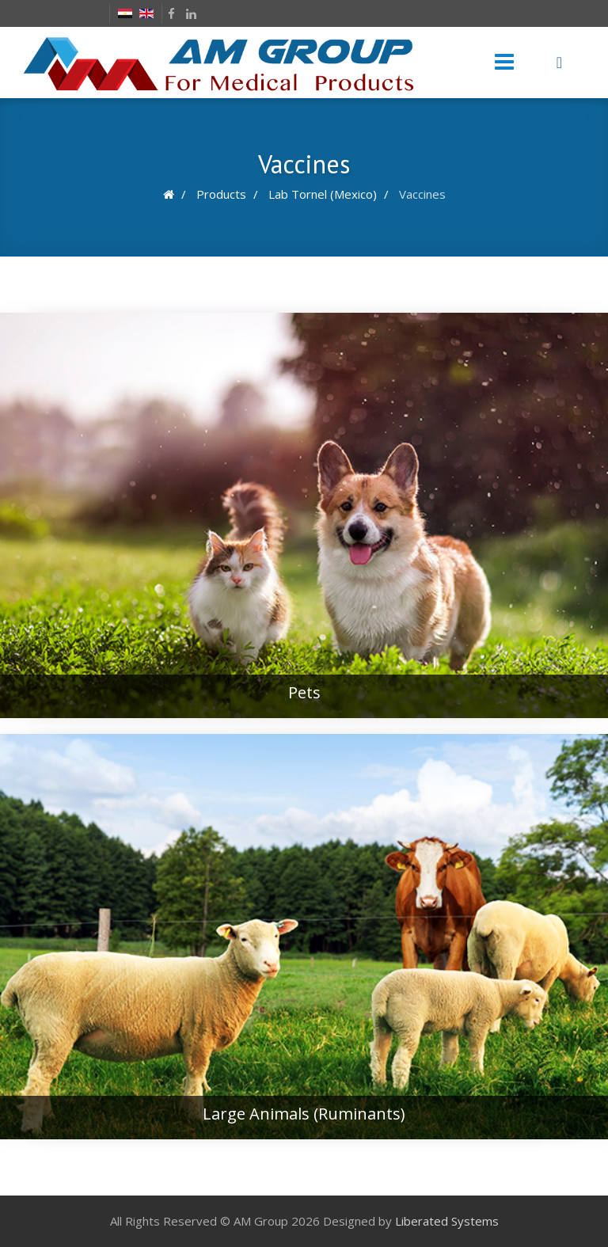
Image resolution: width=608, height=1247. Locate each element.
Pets (304, 692)
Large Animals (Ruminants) (304, 1113)
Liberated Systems (447, 1221)
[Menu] (504, 62)
